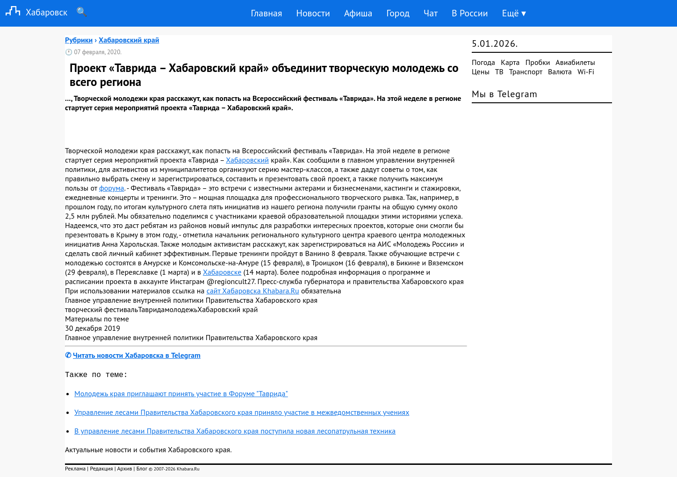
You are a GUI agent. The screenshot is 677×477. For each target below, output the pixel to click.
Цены (481, 71)
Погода (483, 62)
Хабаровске (222, 272)
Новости (313, 13)
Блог (142, 470)
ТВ (499, 71)
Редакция (101, 470)
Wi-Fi (585, 71)
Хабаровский (247, 159)
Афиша (358, 13)
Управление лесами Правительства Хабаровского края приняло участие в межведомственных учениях (241, 414)
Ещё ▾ (514, 13)
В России (470, 13)
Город (398, 13)
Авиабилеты (575, 62)
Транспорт (525, 71)
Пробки (538, 62)
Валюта (560, 71)
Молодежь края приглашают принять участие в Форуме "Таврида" (181, 395)
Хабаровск (33, 12)
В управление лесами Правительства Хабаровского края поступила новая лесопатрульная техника (235, 432)
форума (111, 187)
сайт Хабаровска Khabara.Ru (253, 290)
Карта (510, 62)
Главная (266, 13)
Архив (124, 470)
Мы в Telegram (505, 94)
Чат (431, 13)
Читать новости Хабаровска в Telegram (137, 355)
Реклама (75, 470)
